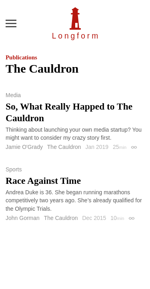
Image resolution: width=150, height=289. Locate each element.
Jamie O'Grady (24, 147)
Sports (14, 169)
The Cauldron (64, 147)
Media (13, 95)
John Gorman (23, 218)
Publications (21, 57)
